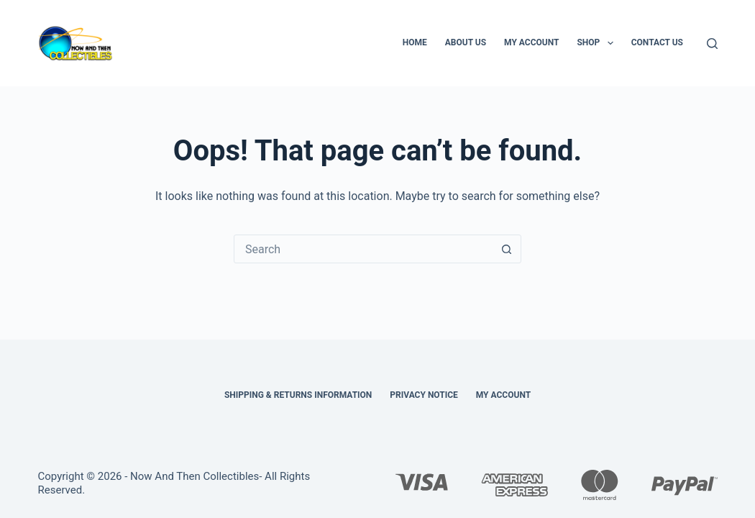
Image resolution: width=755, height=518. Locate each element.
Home (415, 42)
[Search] (712, 43)
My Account (531, 42)
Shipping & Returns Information (298, 395)
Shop (597, 43)
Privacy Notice (423, 395)
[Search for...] (363, 249)
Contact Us (657, 42)
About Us (465, 42)
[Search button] (506, 249)
